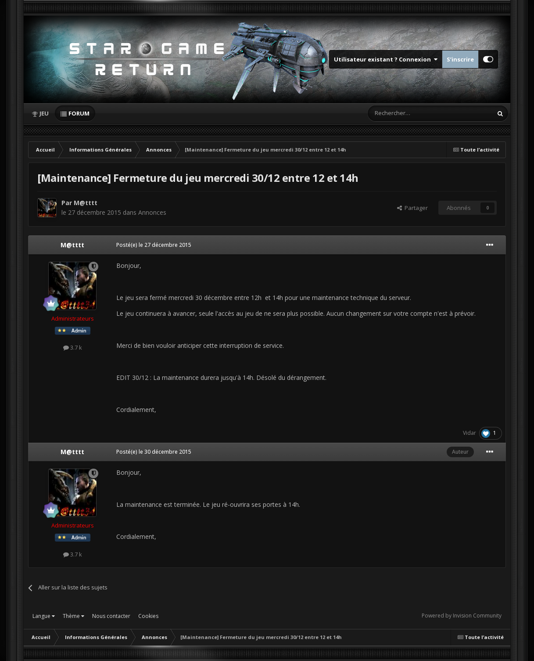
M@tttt (85, 203)
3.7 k (72, 347)
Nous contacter (111, 616)
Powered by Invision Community (462, 615)
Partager (412, 208)
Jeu (44, 113)
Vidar (469, 433)
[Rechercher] (411, 113)
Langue (43, 616)
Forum (79, 113)
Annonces (152, 212)
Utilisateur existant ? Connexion (385, 59)
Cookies (148, 616)
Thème (73, 616)
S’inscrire (460, 59)
